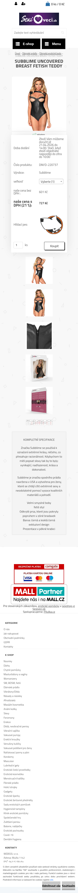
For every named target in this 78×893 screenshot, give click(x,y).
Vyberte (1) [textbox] (47, 181)
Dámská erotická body (50, 53)
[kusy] (18, 245)
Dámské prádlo (29, 53)
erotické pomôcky (48, 606)
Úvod (17, 53)
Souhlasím (68, 886)
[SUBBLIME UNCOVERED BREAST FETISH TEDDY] (39, 78)
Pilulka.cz (49, 612)
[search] (62, 32)
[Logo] (39, 19)
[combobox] (51, 181)
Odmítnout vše (51, 886)
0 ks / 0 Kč (58, 4)
